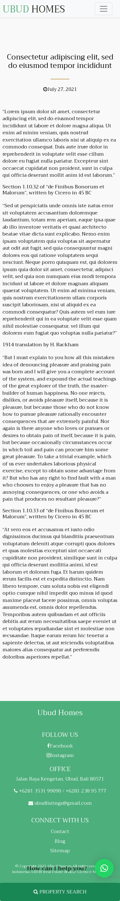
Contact (60, 831)
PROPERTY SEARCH (60, 891)
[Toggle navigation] (103, 9)
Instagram (60, 755)
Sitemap (60, 851)
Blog (60, 841)
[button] (104, 868)
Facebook (60, 746)
